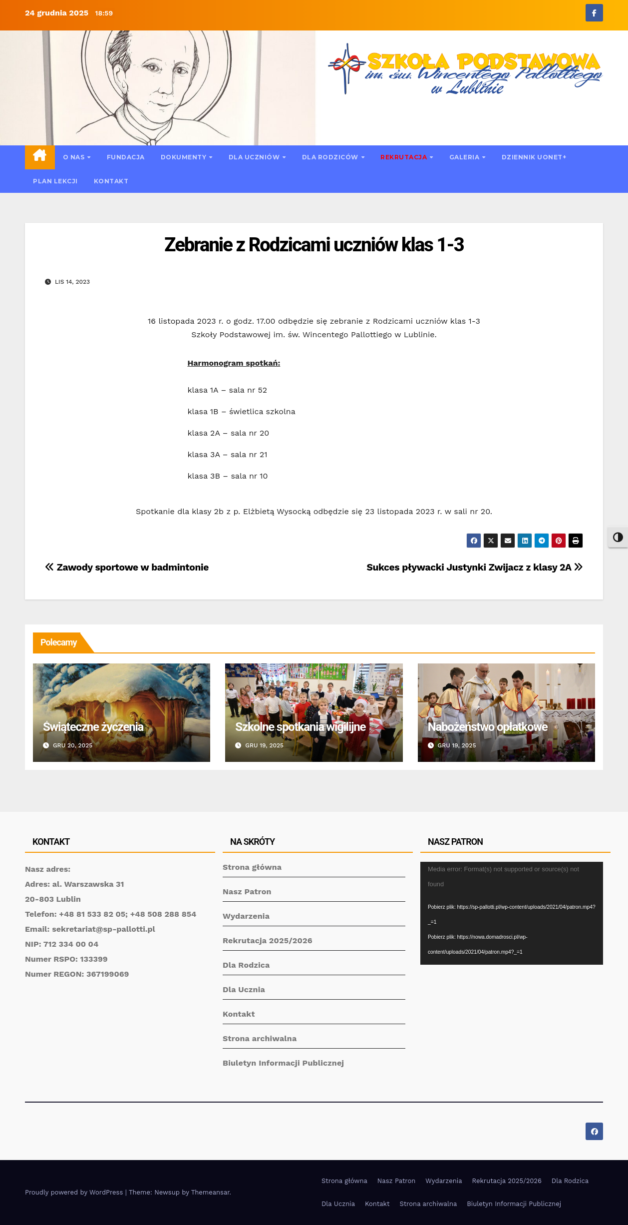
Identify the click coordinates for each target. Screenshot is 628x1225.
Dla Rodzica (246, 965)
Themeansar (210, 1192)
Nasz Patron (247, 891)
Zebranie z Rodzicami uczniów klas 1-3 (313, 245)
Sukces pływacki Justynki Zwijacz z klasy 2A (475, 567)
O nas (74, 157)
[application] (511, 913)
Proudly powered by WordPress (75, 1192)
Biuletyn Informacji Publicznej (283, 1063)
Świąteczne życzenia (93, 727)
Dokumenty (184, 157)
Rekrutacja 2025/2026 (268, 940)
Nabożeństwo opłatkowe (488, 727)
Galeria (465, 157)
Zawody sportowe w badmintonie (127, 567)
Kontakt (111, 181)
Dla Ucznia (244, 989)
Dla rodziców (331, 157)
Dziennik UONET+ (534, 157)
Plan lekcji (55, 181)
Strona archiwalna (260, 1038)
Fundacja (126, 157)
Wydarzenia (246, 916)
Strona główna (252, 867)
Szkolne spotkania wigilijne (300, 727)
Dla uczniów (255, 157)
